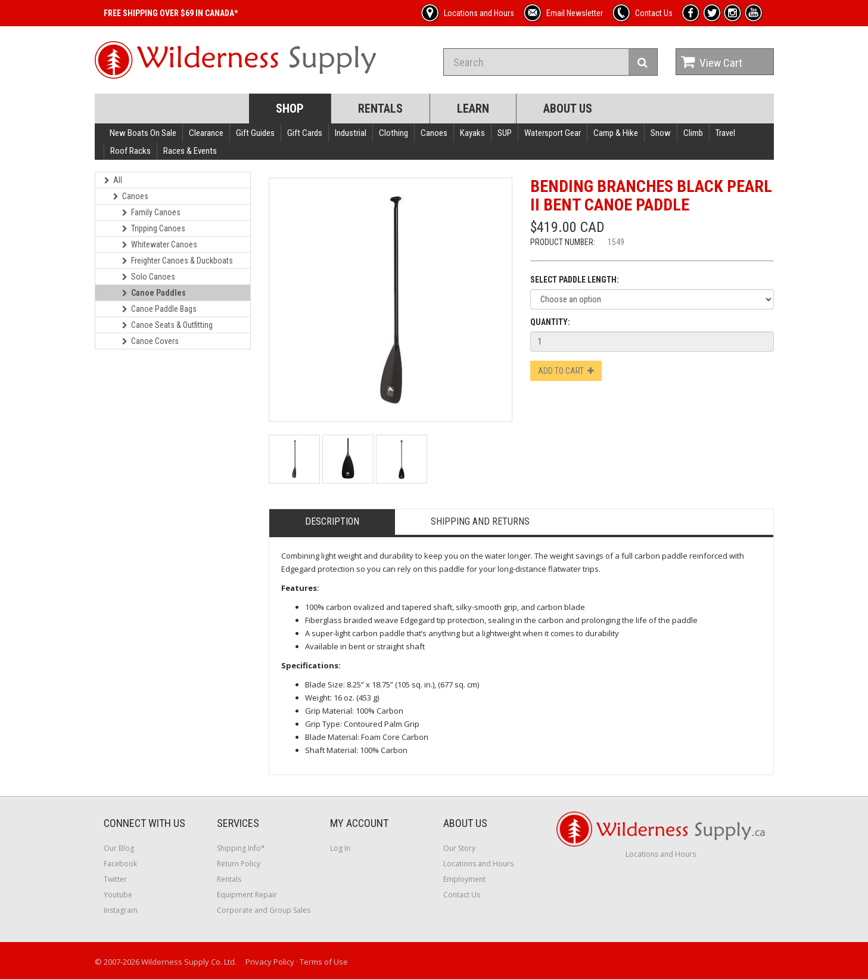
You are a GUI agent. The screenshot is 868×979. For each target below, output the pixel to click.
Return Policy (238, 864)
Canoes (434, 133)
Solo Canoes (148, 276)
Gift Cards (304, 133)
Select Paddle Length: (574, 279)
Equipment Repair (247, 895)
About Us (567, 108)
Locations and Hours (478, 864)
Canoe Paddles (154, 293)
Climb (693, 133)
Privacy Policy (269, 961)
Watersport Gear (552, 133)
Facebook (120, 864)
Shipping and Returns (480, 521)
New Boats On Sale (143, 133)
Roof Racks (130, 150)
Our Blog (119, 848)
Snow (661, 133)
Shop (290, 108)
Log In (340, 848)
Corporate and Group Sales (263, 910)
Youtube (118, 895)
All (113, 180)
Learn (473, 108)
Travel (725, 133)
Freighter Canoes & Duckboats (177, 260)
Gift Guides (255, 133)
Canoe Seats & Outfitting (167, 325)
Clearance (206, 133)
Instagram (121, 910)
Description (332, 521)
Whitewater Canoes (159, 244)
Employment (464, 879)
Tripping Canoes (153, 228)
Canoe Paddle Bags (159, 309)
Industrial (350, 133)
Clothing (393, 133)
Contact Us (461, 895)
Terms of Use (324, 961)
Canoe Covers (150, 341)
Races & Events (190, 150)
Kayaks (472, 133)
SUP (504, 133)
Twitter (115, 879)
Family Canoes (151, 212)
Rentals (380, 108)
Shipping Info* (241, 848)
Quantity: (550, 322)
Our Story (459, 848)
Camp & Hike (615, 133)
